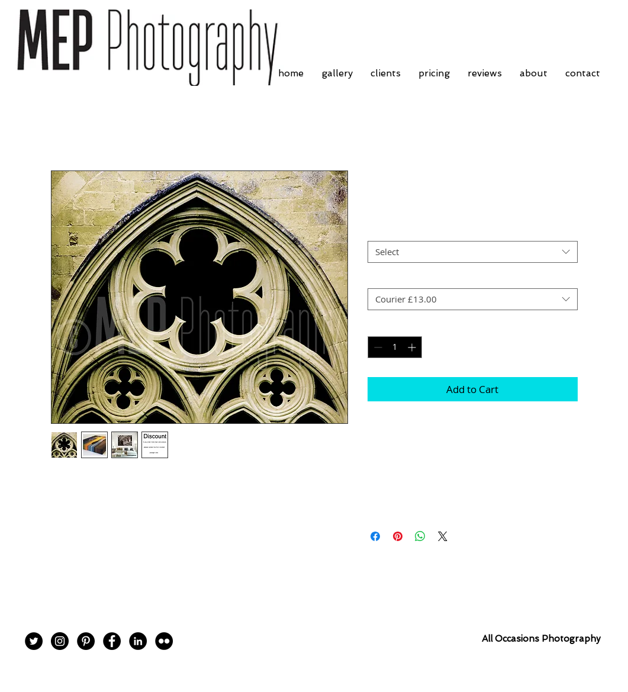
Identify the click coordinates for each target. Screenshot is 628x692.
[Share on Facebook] (375, 536)
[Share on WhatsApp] (420, 536)
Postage (386, 277)
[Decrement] (376, 347)
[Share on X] (443, 536)
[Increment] (412, 347)
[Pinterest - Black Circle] (86, 641)
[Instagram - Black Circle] (60, 641)
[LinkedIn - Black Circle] (138, 641)
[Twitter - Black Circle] (34, 641)
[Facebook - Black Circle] (112, 641)
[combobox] (473, 252)
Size (379, 231)
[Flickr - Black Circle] (164, 641)
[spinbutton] (394, 347)
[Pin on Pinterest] (398, 536)
